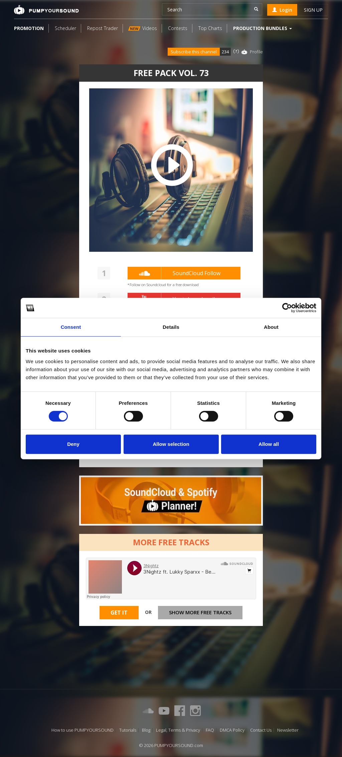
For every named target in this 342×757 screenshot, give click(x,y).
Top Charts (210, 28)
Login (282, 10)
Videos (142, 28)
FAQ (210, 730)
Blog (146, 730)
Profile (256, 52)
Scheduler (65, 28)
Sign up (313, 10)
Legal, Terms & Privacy (178, 730)
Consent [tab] (71, 327)
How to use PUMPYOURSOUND (82, 730)
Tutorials (127, 730)
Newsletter (288, 730)
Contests (177, 28)
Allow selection (171, 444)
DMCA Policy (232, 730)
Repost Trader (102, 28)
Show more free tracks (200, 612)
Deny (73, 444)
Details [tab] (171, 327)
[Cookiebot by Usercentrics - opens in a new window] (287, 308)
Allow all (269, 444)
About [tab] (271, 327)
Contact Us (261, 730)
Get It (119, 612)
